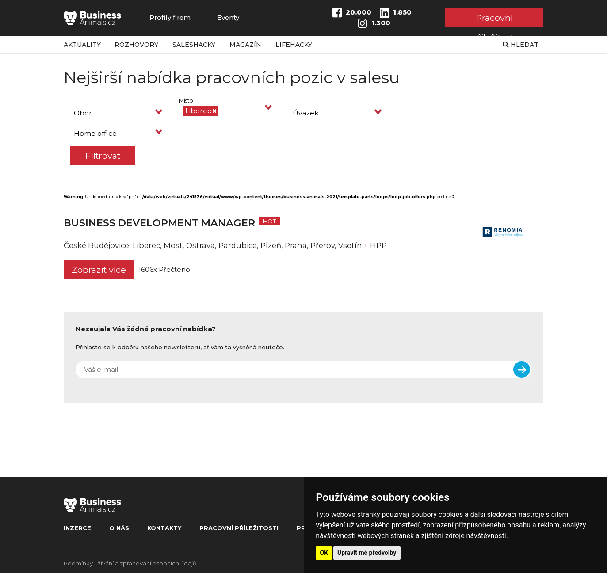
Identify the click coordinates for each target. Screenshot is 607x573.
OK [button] (324, 552)
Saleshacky (193, 45)
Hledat (520, 45)
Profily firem (170, 18)
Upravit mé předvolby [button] (366, 552)
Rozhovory (136, 45)
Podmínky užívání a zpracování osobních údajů (130, 563)
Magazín (245, 45)
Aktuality (82, 45)
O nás (119, 527)
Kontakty (164, 527)
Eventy (228, 18)
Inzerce (77, 527)
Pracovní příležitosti (494, 19)
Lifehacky (293, 45)
